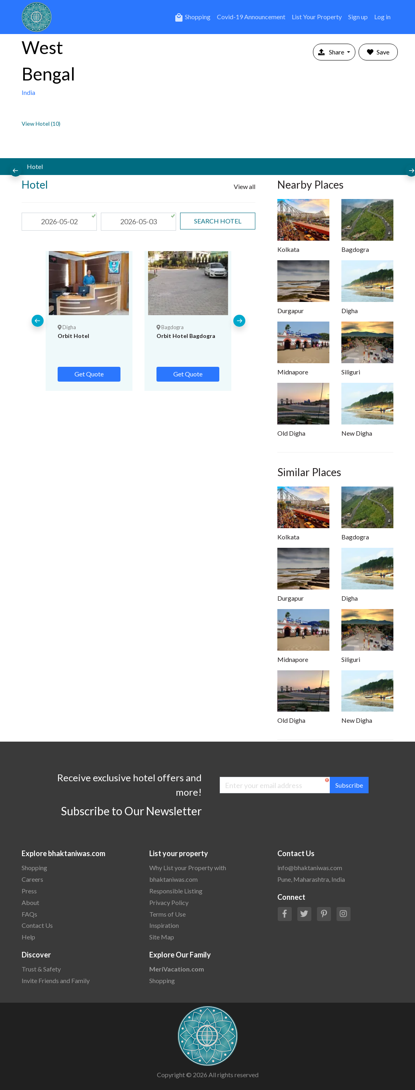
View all (244, 186)
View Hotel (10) (41, 123)
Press (29, 891)
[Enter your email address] (275, 785)
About (30, 902)
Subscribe (349, 785)
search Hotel (217, 221)
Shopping (192, 17)
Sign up (358, 16)
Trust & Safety (41, 969)
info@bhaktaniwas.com (309, 867)
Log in (382, 16)
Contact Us (37, 925)
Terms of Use (167, 914)
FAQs (29, 914)
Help (28, 937)
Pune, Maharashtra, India (311, 879)
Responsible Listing (175, 891)
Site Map (161, 937)
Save (378, 52)
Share (331, 52)
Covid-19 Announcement (251, 16)
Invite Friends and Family (56, 980)
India (28, 92)
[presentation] (16, 171)
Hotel (35, 166)
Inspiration (164, 925)
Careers (32, 879)
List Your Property (317, 16)
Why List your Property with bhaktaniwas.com (187, 873)
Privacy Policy (168, 902)
